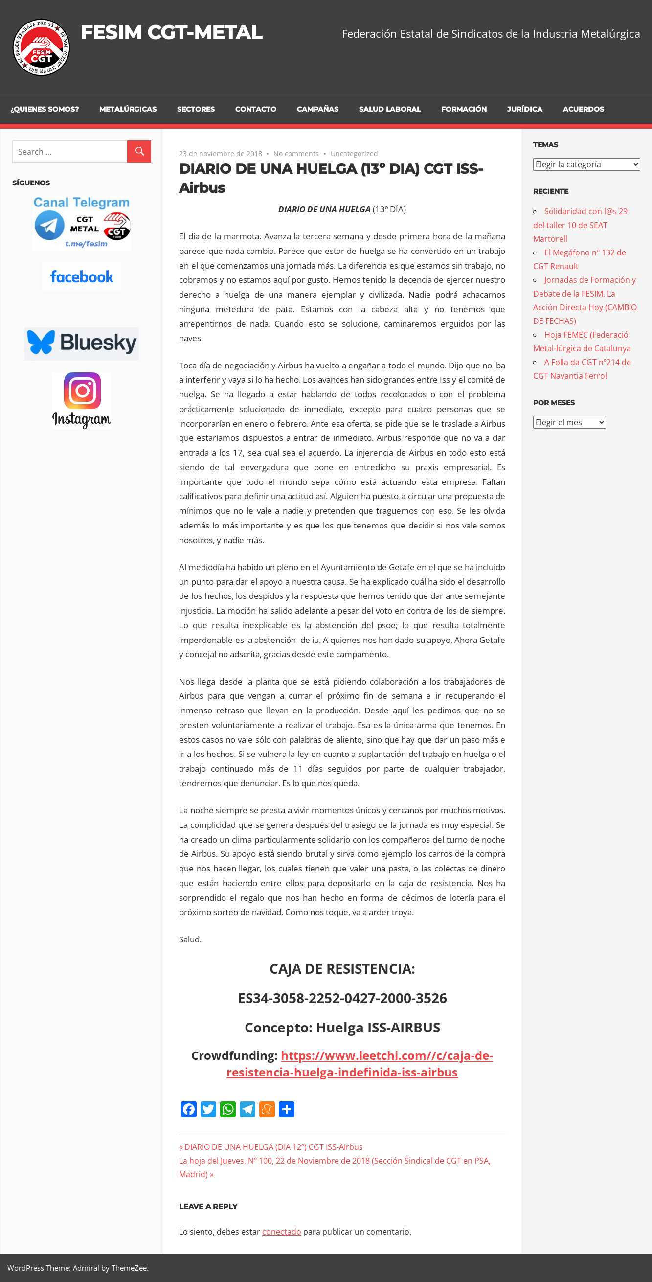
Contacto (255, 109)
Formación (464, 109)
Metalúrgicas (128, 109)
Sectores (196, 109)
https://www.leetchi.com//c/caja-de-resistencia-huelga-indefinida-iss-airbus (359, 1063)
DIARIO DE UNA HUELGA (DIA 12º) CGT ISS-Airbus (273, 1147)
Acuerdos (583, 109)
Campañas (317, 109)
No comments (296, 153)
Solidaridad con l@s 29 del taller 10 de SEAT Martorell (580, 225)
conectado (281, 1231)
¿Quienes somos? (44, 109)
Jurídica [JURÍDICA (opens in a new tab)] (524, 109)
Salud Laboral (390, 109)
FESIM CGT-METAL (174, 32)
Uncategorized (354, 153)
